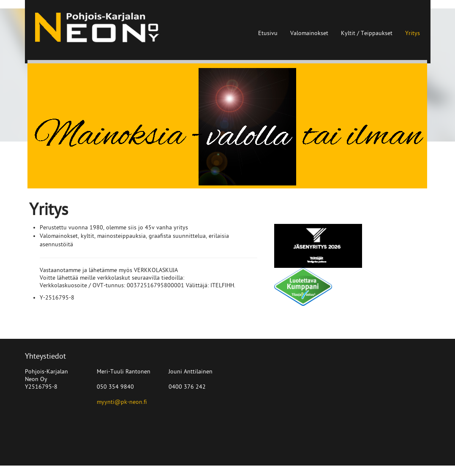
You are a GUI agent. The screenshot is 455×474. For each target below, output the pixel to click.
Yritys (412, 34)
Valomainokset (309, 34)
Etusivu (268, 34)
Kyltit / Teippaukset (366, 34)
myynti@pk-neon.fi (122, 402)
